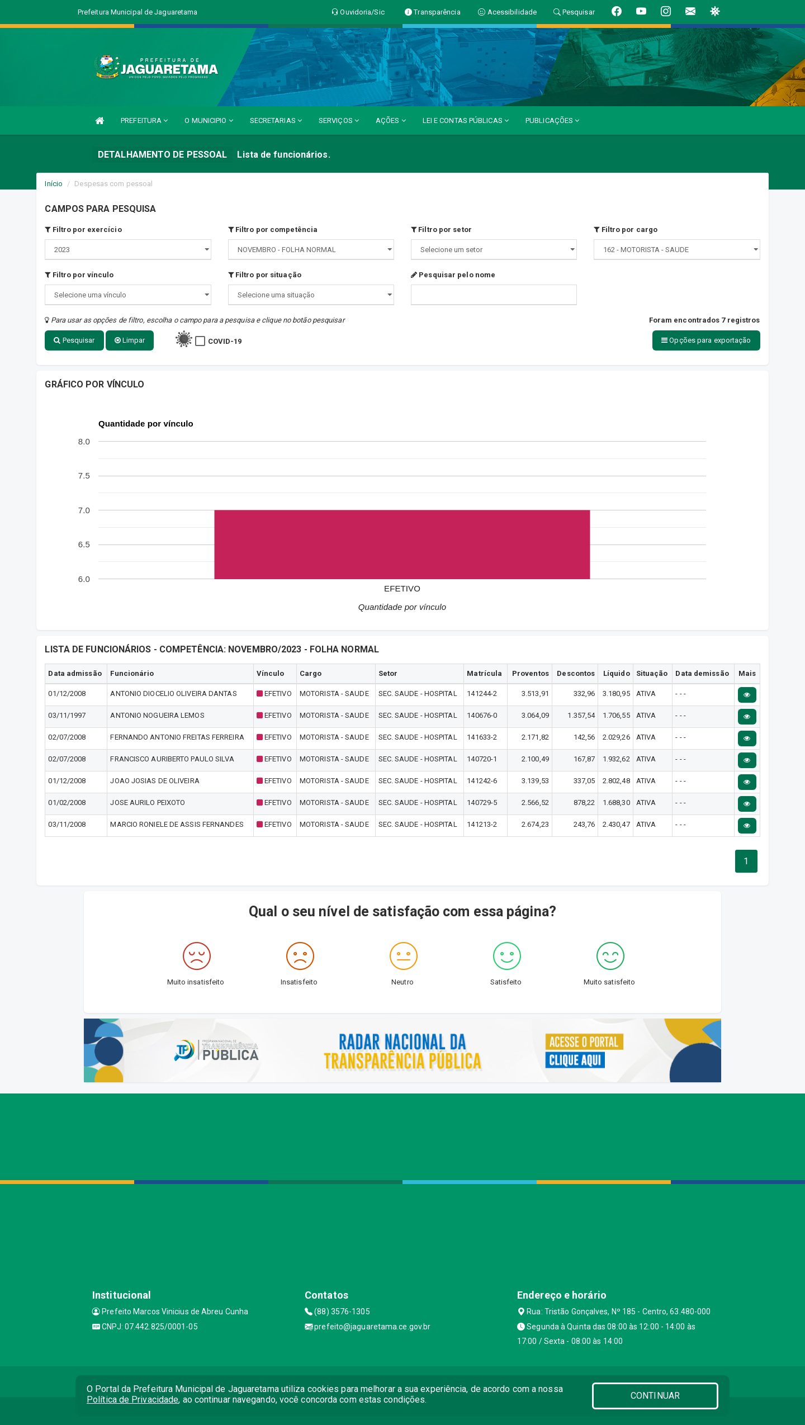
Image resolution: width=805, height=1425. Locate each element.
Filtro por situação (264, 275)
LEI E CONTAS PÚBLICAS (466, 120)
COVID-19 (225, 341)
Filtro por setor (441, 229)
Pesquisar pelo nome (453, 275)
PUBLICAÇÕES (552, 120)
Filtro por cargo (625, 229)
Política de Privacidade (132, 1399)
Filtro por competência (273, 229)
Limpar (130, 340)
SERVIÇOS (339, 120)
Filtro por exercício (83, 229)
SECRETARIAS (276, 120)
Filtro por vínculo (79, 275)
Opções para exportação (706, 340)
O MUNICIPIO (208, 120)
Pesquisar (74, 340)
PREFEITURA (144, 120)
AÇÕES (391, 120)
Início (54, 183)
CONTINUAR (655, 1395)
